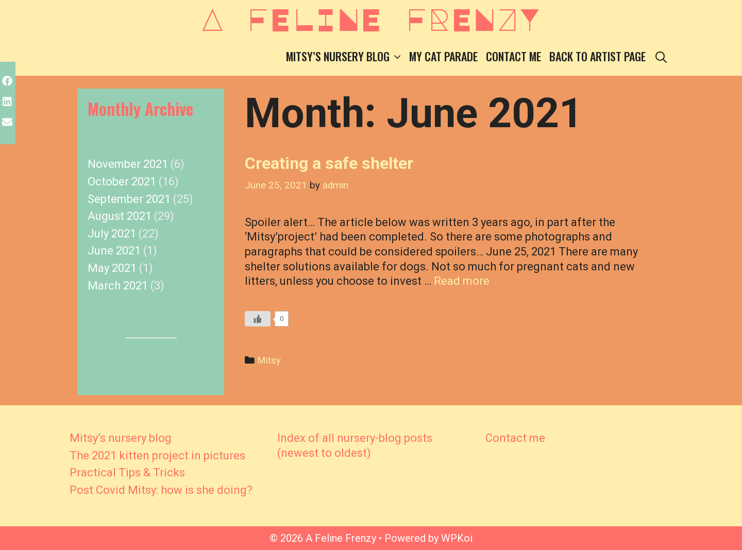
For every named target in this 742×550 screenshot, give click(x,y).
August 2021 (119, 216)
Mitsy (269, 360)
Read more (462, 280)
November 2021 (128, 164)
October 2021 (122, 181)
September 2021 (129, 199)
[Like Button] (258, 318)
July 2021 (112, 233)
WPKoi (457, 538)
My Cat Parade (443, 56)
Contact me (513, 56)
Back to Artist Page (597, 56)
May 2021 (112, 268)
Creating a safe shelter (329, 163)
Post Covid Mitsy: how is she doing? (161, 490)
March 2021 (118, 285)
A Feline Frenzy (371, 18)
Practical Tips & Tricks (127, 472)
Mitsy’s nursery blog (345, 56)
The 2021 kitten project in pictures (157, 455)
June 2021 (114, 250)
